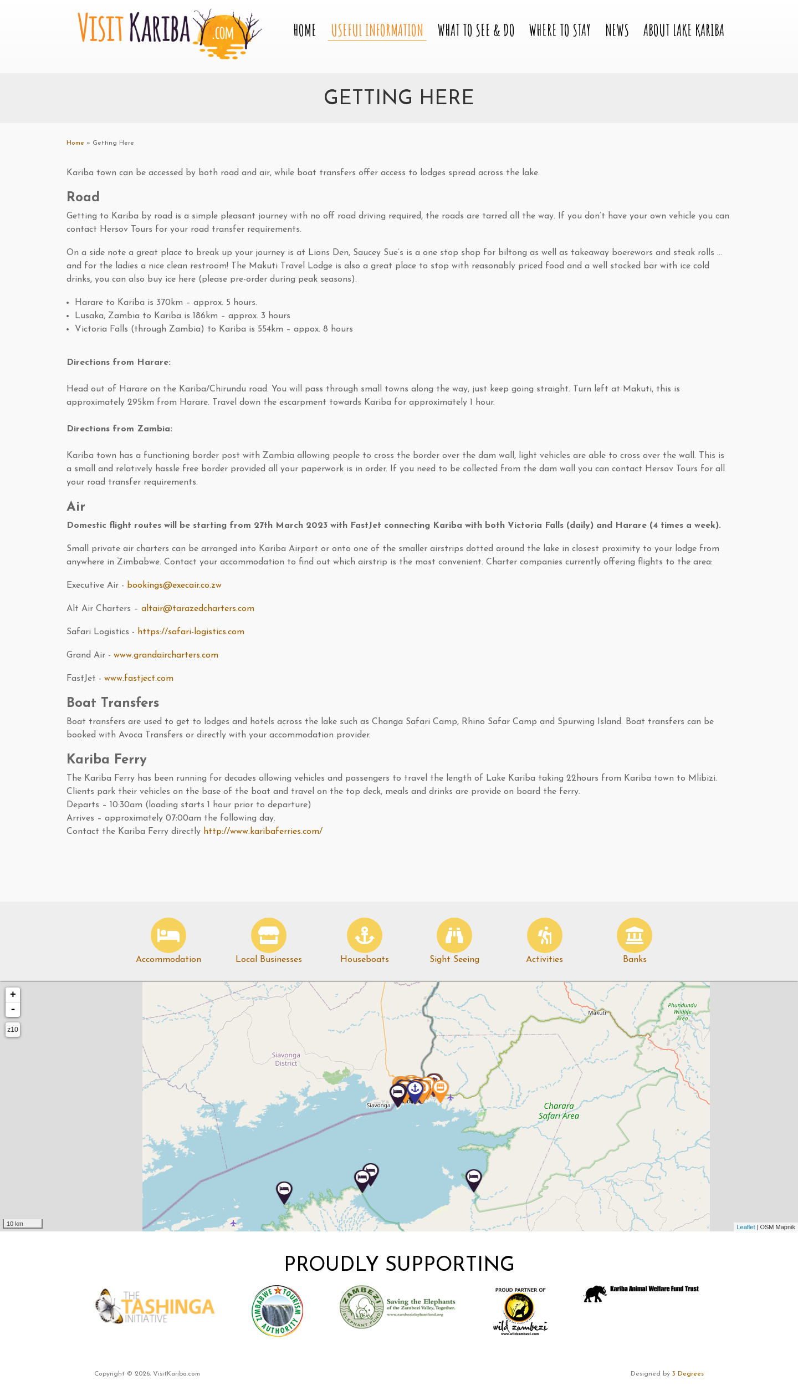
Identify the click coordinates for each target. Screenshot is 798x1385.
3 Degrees (688, 1374)
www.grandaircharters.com (167, 655)
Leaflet (745, 1227)
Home (304, 30)
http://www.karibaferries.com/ (263, 831)
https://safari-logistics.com (190, 632)
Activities (544, 959)
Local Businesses (269, 959)
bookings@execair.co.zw (174, 585)
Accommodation (168, 959)
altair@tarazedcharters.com (197, 608)
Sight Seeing (454, 959)
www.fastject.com (140, 678)
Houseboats (364, 959)
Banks (635, 959)
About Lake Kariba (683, 30)
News (617, 30)
